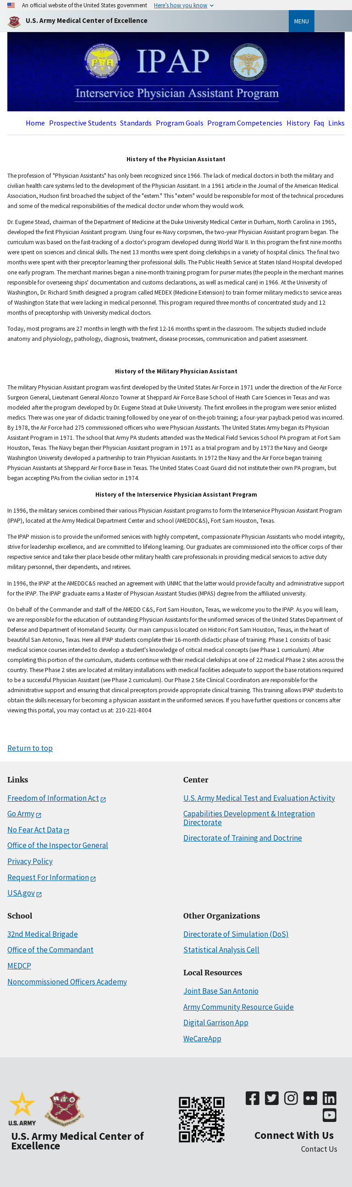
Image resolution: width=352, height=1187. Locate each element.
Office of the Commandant (50, 950)
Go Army (20, 814)
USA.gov (21, 893)
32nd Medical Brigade (42, 934)
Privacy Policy (30, 861)
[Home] (87, 20)
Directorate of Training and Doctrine (242, 838)
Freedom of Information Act (53, 798)
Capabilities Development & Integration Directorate (249, 818)
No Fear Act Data (34, 830)
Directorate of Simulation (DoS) (236, 934)
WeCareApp (202, 1039)
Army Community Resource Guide (238, 1007)
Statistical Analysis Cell (221, 950)
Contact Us (319, 1149)
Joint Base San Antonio (220, 991)
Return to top (30, 748)
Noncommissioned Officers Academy (67, 982)
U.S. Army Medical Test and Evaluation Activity (259, 798)
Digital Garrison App (215, 1022)
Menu (301, 21)
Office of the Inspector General (57, 845)
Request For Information (48, 877)
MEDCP (19, 966)
